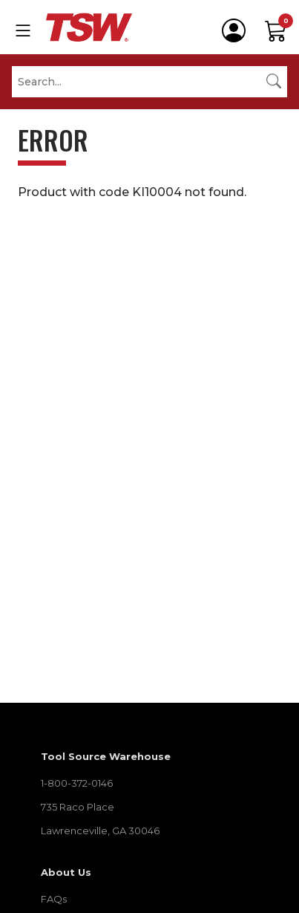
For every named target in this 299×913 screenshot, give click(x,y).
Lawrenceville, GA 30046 (100, 830)
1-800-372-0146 (77, 783)
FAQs (54, 899)
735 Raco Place (77, 807)
